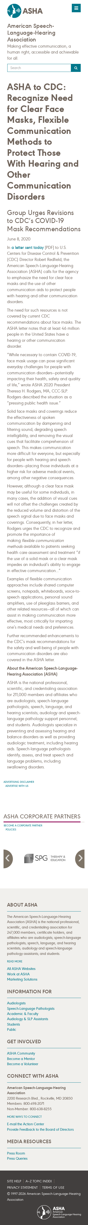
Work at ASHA (18, 974)
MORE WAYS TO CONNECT (24, 1116)
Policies (11, 829)
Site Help (14, 1181)
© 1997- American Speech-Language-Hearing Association (43, 1197)
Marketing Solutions (22, 979)
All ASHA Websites (21, 968)
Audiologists (16, 1003)
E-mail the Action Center (25, 1124)
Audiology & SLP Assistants (27, 1019)
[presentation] (44, 858)
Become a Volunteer (22, 1064)
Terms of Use (53, 1188)
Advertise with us (16, 786)
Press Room (16, 1153)
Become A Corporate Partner (23, 825)
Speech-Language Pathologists (30, 1008)
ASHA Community (21, 1053)
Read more (14, 961)
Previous (8, 859)
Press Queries (17, 1158)
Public (11, 1029)
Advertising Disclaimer (19, 782)
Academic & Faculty (22, 1013)
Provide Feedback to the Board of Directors (40, 1129)
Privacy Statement (22, 1188)
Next (79, 859)
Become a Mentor (21, 1058)
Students (13, 1024)
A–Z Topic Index (39, 1181)
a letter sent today (27, 247)
